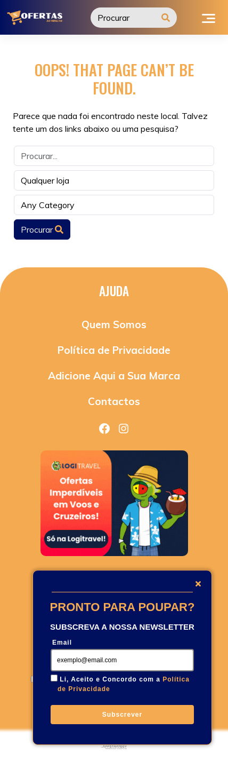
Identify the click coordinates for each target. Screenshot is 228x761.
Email (62, 642)
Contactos (114, 401)
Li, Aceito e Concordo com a (124, 684)
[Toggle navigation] (209, 17)
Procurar (42, 229)
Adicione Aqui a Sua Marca (114, 375)
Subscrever (122, 714)
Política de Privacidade (114, 350)
